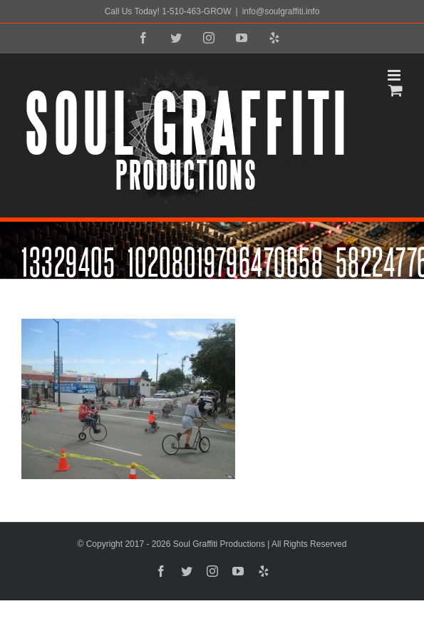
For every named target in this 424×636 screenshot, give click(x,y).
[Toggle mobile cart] (395, 90)
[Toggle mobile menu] (395, 75)
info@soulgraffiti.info (281, 11)
